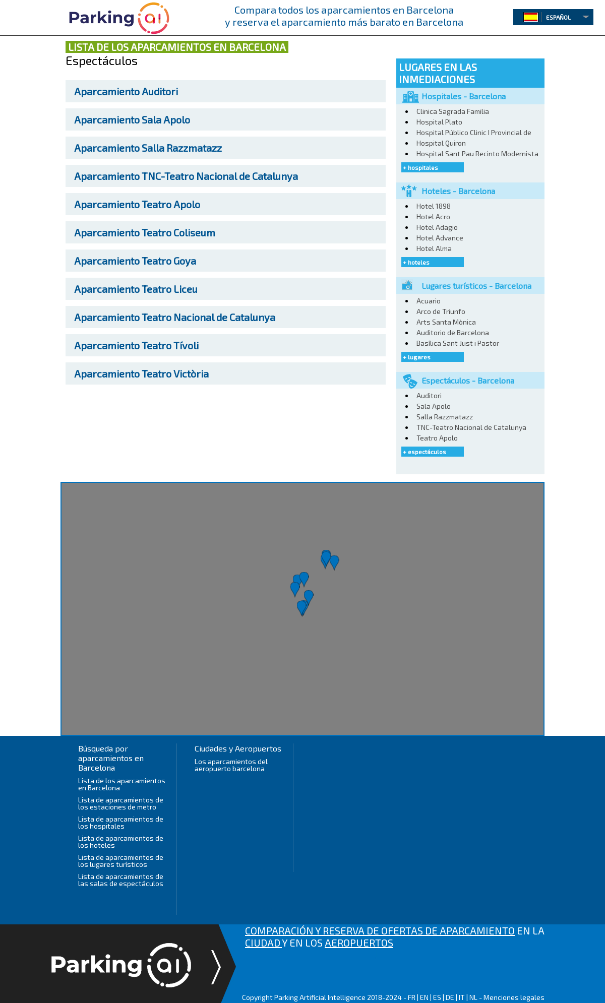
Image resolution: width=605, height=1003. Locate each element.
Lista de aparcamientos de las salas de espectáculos (120, 880)
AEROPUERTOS (359, 942)
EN (424, 997)
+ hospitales (420, 167)
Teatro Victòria (141, 373)
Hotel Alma (434, 248)
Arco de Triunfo (440, 311)
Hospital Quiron (441, 143)
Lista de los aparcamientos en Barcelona (121, 784)
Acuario (428, 300)
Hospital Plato (439, 121)
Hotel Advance (439, 237)
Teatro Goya (135, 261)
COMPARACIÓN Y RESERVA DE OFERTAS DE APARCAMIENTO (380, 930)
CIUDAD (263, 942)
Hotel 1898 (433, 206)
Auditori (126, 91)
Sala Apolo (132, 119)
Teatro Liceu (136, 289)
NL (473, 997)
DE (450, 997)
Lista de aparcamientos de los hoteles (120, 841)
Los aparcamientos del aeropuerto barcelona (231, 765)
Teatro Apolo (137, 204)
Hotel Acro (433, 216)
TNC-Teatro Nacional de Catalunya (186, 176)
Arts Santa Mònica (446, 322)
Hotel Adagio (437, 227)
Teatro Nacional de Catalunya (174, 317)
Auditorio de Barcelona (452, 332)
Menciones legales (513, 997)
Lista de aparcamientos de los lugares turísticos (120, 860)
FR (411, 997)
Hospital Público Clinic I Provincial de (473, 132)
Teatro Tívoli (136, 345)
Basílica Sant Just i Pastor (457, 343)
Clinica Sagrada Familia (452, 111)
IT (462, 997)
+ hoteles (416, 262)
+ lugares (417, 356)
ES (437, 997)
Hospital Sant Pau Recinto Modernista (477, 153)
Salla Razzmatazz (148, 148)
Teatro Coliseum (144, 232)
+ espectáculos (424, 451)
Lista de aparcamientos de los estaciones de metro (120, 803)
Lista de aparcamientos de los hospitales (120, 822)
